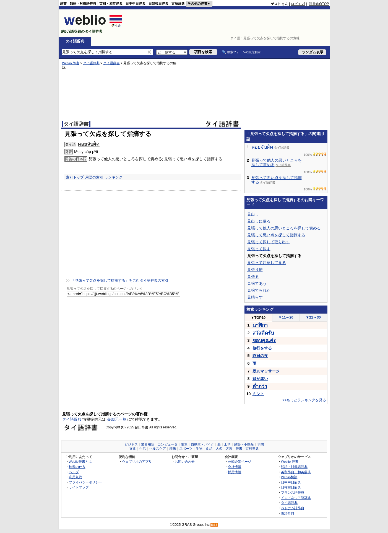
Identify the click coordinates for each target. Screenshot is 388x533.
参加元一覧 (116, 419)
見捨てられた (258, 290)
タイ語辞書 (111, 63)
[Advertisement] (228, 23)
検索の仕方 (77, 467)
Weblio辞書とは (80, 461)
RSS (214, 524)
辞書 (63, 3)
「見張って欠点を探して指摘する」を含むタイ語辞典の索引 (119, 280)
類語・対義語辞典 (83, 3)
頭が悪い (260, 378)
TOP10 (258, 317)
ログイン (297, 4)
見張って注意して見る (266, 262)
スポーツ (185, 448)
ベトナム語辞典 (292, 508)
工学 (227, 444)
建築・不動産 (244, 444)
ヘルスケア (157, 448)
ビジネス (131, 444)
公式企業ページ (239, 461)
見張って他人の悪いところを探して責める (125, 159)
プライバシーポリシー (85, 482)
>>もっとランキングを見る (304, 400)
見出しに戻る (258, 221)
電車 (184, 444)
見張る (253, 276)
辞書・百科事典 (247, 448)
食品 (209, 448)
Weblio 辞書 (70, 63)
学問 (260, 444)
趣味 (172, 448)
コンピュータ (168, 444)
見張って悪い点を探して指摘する (193, 159)
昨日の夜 (260, 355)
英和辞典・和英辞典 (296, 472)
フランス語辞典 (292, 492)
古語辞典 (178, 3)
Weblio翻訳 (289, 477)
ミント (258, 394)
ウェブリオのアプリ (137, 461)
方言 (229, 448)
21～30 (313, 317)
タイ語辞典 (75, 41)
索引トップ (75, 177)
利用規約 (75, 477)
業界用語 (147, 444)
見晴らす (255, 297)
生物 (199, 448)
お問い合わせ (185, 461)
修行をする (262, 348)
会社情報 (234, 467)
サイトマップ (79, 487)
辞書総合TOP (319, 4)
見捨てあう (257, 283)
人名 (219, 448)
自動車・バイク (202, 444)
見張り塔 (255, 269)
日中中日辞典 (135, 3)
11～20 (285, 317)
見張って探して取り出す (268, 242)
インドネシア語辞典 (296, 498)
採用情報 (234, 472)
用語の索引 (94, 177)
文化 (132, 448)
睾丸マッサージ (266, 371)
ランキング (114, 177)
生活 (142, 448)
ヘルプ (74, 472)
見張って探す (258, 249)
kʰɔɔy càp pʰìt (86, 151)
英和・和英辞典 (111, 3)
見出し (253, 214)
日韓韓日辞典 (158, 3)
